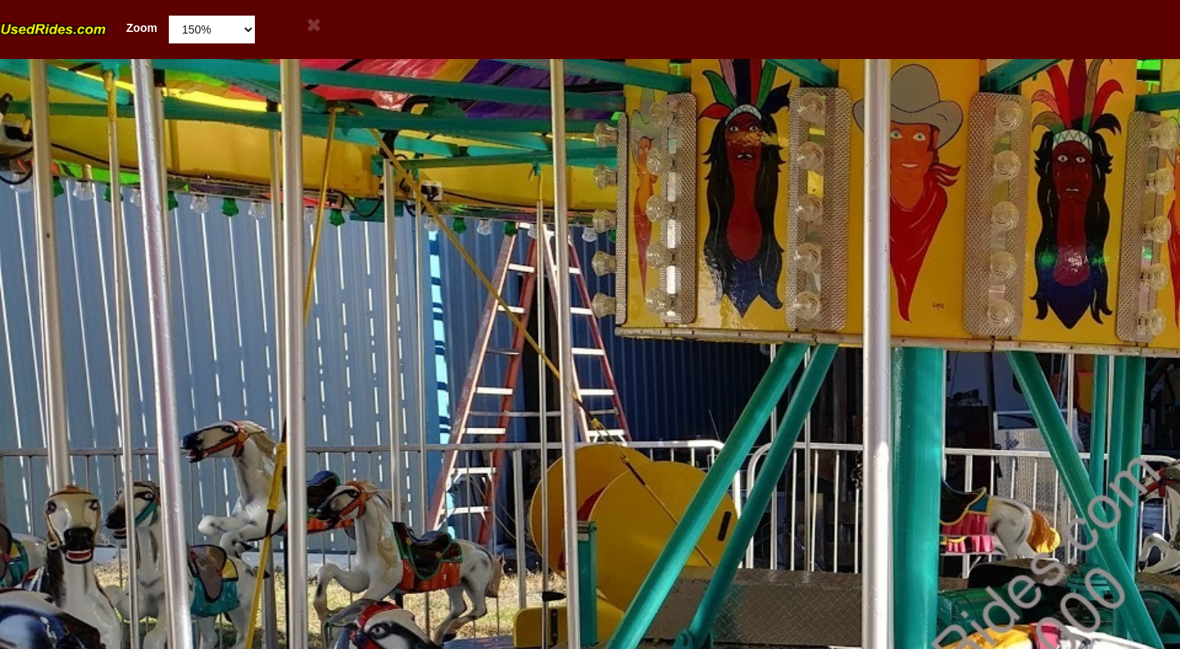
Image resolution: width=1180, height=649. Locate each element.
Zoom (78, 28)
